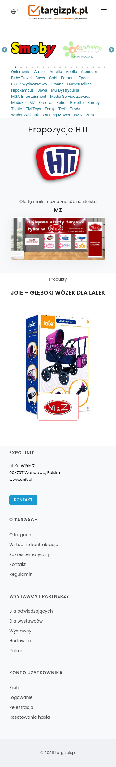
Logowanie (20, 697)
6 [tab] (43, 67)
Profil (14, 687)
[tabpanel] (33, 49)
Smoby (93, 102)
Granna (57, 84)
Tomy (50, 108)
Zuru (90, 115)
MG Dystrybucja (65, 90)
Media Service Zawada (70, 96)
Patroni (16, 651)
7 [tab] (49, 67)
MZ (32, 102)
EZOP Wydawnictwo (29, 84)
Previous (5, 50)
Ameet (40, 71)
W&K (78, 115)
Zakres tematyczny (29, 554)
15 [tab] (93, 67)
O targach (20, 535)
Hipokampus (22, 90)
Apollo (71, 71)
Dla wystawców (26, 621)
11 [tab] (71, 67)
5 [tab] (38, 67)
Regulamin (20, 574)
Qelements (20, 71)
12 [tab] (77, 67)
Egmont (68, 77)
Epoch (84, 77)
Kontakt (23, 499)
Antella (55, 71)
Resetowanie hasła (29, 717)
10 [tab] (65, 67)
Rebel (61, 102)
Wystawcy (20, 631)
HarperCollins (79, 84)
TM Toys (33, 108)
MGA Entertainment (28, 96)
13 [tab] (82, 67)
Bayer (40, 77)
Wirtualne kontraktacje (33, 544)
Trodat (76, 108)
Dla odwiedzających (31, 611)
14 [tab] (88, 67)
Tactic (16, 108)
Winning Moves (56, 115)
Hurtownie (20, 641)
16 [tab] (99, 67)
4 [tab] (32, 67)
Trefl (62, 108)
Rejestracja (21, 707)
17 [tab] (104, 67)
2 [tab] (21, 67)
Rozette (77, 102)
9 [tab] (60, 67)
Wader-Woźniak (25, 115)
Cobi (53, 77)
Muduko (18, 102)
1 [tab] (15, 67)
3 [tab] (27, 67)
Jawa (42, 90)
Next (111, 50)
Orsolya (46, 102)
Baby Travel (21, 77)
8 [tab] (54, 67)
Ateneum (89, 71)
